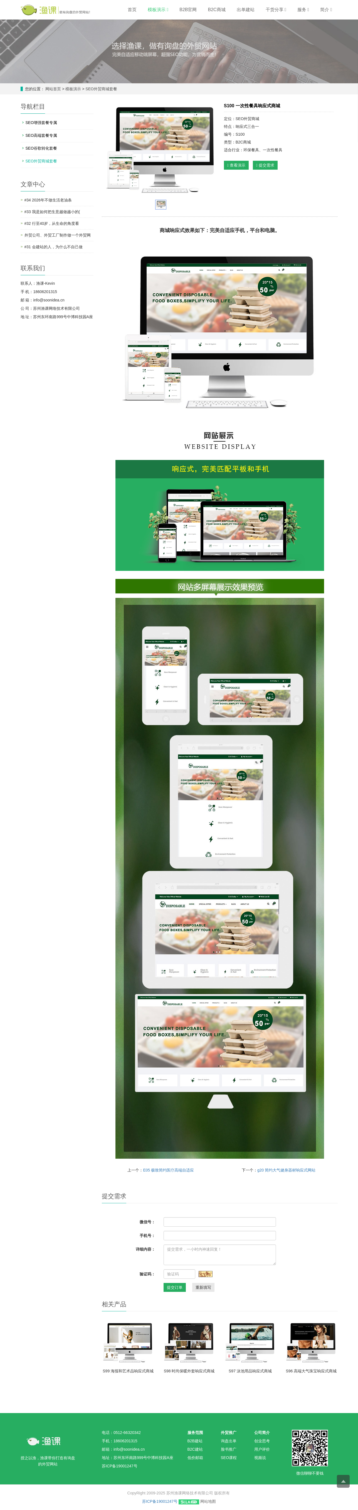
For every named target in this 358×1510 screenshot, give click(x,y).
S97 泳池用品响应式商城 (250, 1371)
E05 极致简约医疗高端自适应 (168, 1170)
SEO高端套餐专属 (41, 135)
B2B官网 (188, 9)
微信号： (147, 1222)
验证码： (147, 1274)
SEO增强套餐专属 (41, 122)
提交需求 (265, 165)
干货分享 (276, 9)
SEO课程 (229, 1457)
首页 (132, 9)
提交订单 (174, 1287)
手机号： (147, 1235)
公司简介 (262, 1432)
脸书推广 (228, 1449)
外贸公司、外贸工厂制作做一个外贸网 (57, 235)
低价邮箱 (195, 1457)
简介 (326, 9)
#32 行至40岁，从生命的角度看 (51, 223)
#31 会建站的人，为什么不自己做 (53, 247)
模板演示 (158, 9)
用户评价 (262, 1449)
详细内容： (145, 1249)
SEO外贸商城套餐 (100, 89)
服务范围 (195, 1432)
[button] (167, 9)
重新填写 (203, 1287)
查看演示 (236, 165)
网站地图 (208, 1501)
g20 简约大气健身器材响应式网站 (286, 1170)
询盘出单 (228, 1441)
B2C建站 (195, 1449)
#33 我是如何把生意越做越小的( (52, 212)
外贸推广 (228, 1432)
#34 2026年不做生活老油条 (48, 200)
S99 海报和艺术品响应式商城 (128, 1371)
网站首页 (53, 89)
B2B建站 (195, 1441)
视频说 (260, 1457)
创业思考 (262, 1441)
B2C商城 (216, 9)
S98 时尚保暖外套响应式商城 (189, 1371)
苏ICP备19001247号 (160, 1501)
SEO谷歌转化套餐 (41, 148)
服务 (303, 9)
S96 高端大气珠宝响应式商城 (311, 1371)
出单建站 (246, 9)
